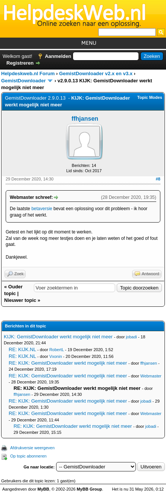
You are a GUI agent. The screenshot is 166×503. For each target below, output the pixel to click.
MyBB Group (89, 489)
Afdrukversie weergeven (32, 447)
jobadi (131, 337)
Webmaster (150, 376)
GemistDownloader (23, 80)
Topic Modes (149, 97)
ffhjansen (85, 118)
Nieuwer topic (20, 300)
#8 (158, 179)
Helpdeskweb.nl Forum (28, 73)
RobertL (56, 349)
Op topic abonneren (28, 456)
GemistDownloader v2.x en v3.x (95, 73)
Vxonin (55, 356)
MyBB (43, 489)
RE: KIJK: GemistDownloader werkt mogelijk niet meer (68, 363)
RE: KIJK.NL (22, 349)
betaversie (41, 208)
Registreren (20, 63)
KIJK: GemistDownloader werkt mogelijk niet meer (58, 336)
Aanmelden (58, 56)
